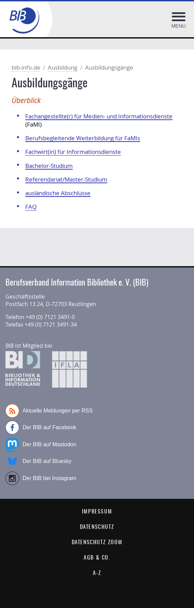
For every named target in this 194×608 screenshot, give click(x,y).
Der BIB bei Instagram (40, 478)
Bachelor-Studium (49, 166)
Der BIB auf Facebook (40, 427)
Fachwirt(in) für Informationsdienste (73, 152)
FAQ (31, 207)
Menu (178, 26)
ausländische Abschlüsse (58, 193)
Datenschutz (97, 527)
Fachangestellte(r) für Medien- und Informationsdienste (98, 116)
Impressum (97, 512)
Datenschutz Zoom (97, 542)
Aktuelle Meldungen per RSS (49, 411)
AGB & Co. (97, 558)
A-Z (97, 573)
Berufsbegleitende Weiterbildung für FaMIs (82, 138)
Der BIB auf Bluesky (38, 461)
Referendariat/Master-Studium (66, 179)
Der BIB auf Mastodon (40, 444)
